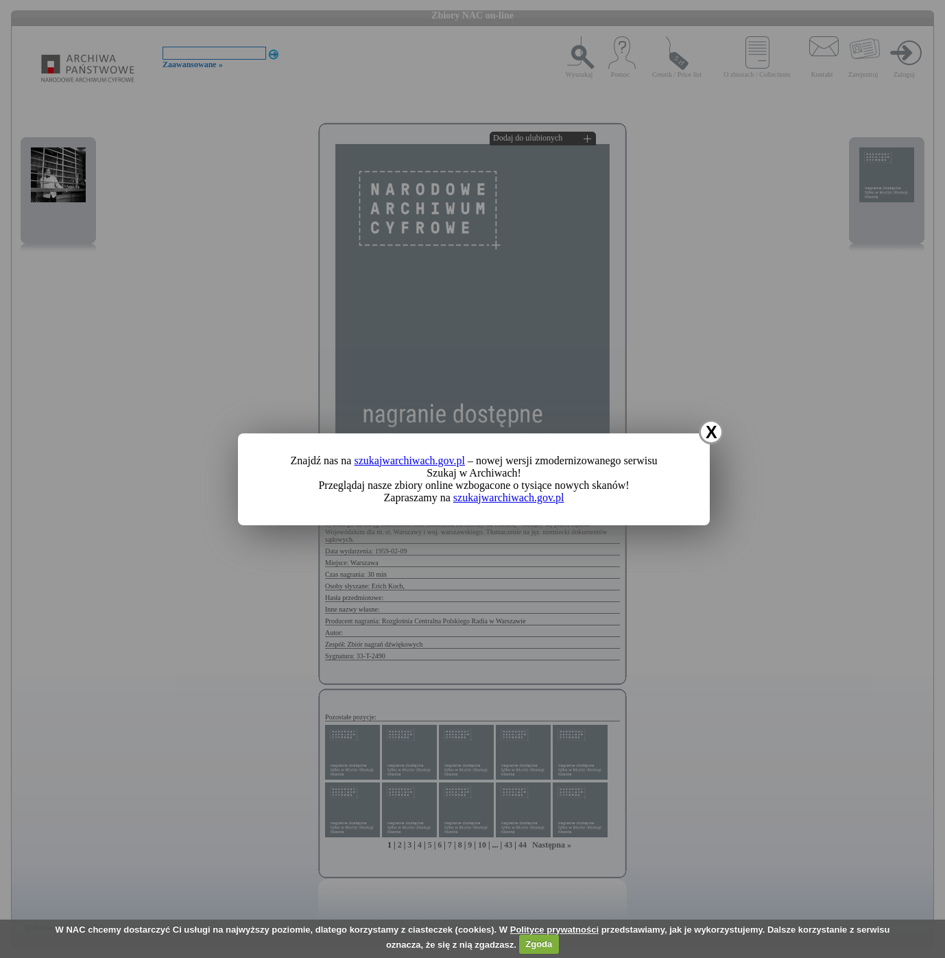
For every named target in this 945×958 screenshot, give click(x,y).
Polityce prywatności (554, 929)
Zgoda (538, 944)
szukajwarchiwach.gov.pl (409, 460)
